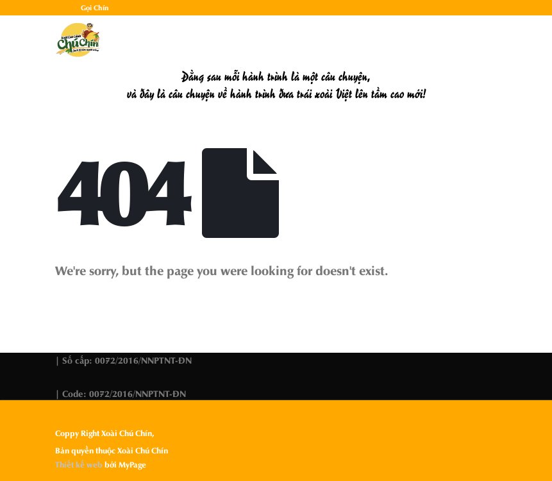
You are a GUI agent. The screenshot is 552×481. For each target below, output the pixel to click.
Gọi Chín (95, 7)
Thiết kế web (79, 464)
